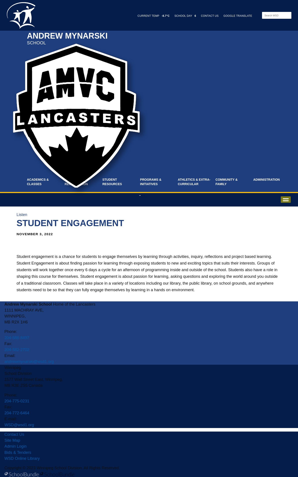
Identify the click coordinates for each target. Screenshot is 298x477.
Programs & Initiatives (150, 182)
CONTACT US (210, 15)
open (286, 199)
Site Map (12, 440)
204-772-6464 (16, 413)
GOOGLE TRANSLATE (238, 15)
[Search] (273, 15)
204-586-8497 (16, 338)
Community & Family (226, 182)
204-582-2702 (16, 349)
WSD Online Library (22, 458)
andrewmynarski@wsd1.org (29, 361)
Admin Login (15, 446)
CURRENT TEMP (154, 15)
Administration (266, 179)
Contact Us (14, 434)
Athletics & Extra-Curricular (194, 182)
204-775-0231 (16, 401)
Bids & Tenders (17, 452)
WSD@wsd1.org (19, 425)
